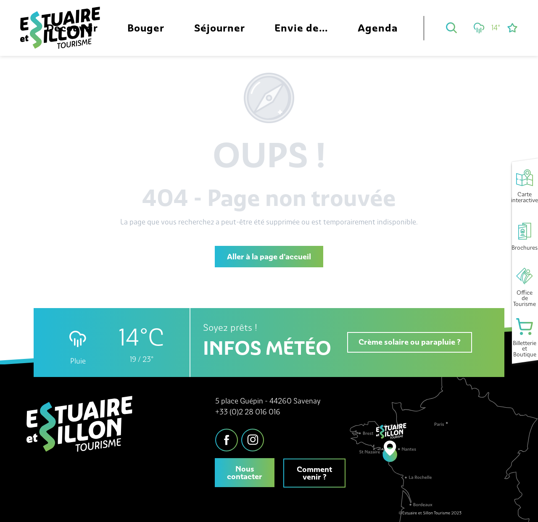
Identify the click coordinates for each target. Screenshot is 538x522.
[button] (451, 27)
